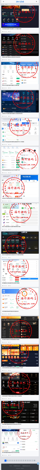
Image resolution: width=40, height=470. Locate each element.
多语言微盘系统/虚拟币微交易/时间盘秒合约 (10, 311)
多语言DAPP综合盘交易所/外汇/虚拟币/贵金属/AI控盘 (12, 198)
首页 (2, 4)
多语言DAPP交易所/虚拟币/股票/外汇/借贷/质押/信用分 (12, 113)
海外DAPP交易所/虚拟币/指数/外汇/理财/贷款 (10, 85)
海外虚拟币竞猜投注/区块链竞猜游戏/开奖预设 (10, 339)
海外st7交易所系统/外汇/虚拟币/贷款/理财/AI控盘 (11, 226)
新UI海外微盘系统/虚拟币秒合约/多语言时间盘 (10, 452)
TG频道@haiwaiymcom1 (26, 465)
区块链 (6, 4)
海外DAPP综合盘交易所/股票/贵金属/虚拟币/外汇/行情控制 (13, 141)
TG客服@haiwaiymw (16, 465)
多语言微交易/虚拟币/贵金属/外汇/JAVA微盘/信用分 (11, 28)
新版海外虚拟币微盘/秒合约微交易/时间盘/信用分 (11, 57)
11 (27, 460)
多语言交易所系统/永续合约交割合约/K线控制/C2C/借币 (12, 367)
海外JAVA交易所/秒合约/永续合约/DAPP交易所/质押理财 (12, 254)
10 (25, 460)
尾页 (34, 460)
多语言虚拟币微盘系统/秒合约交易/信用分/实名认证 (11, 424)
